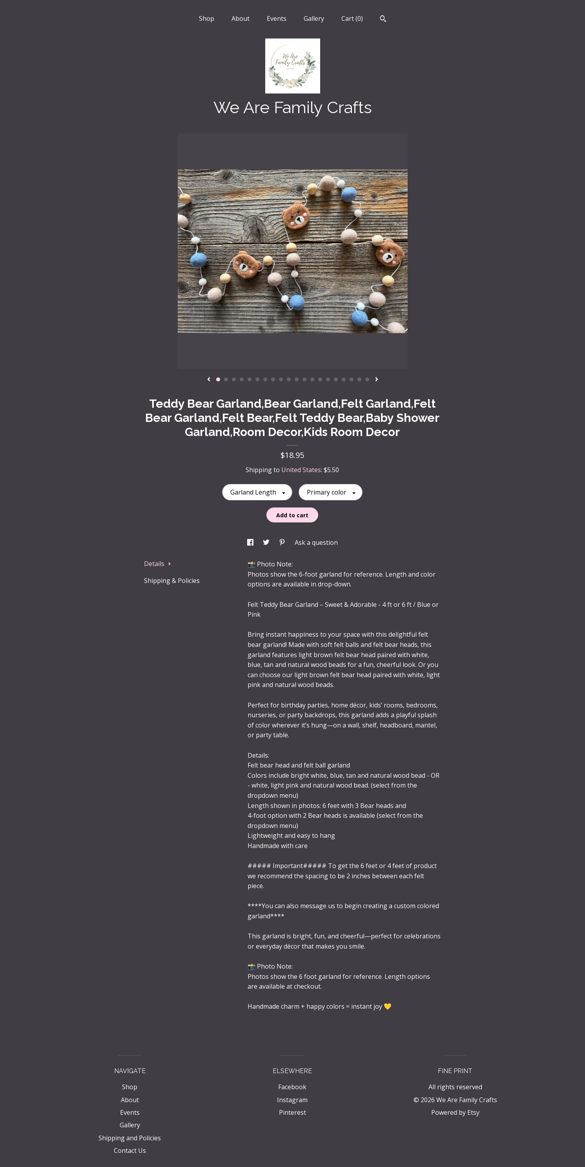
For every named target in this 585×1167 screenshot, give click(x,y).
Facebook (292, 1087)
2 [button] (226, 379)
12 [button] (304, 379)
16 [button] (336, 379)
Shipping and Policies (129, 1138)
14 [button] (320, 379)
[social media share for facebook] (251, 542)
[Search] (383, 19)
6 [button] (257, 379)
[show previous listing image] (209, 380)
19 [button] (359, 379)
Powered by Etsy (455, 1112)
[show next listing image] (377, 380)
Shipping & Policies (172, 580)
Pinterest (292, 1112)
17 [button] (344, 379)
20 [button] (367, 379)
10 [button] (289, 379)
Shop (206, 18)
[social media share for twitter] (267, 542)
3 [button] (234, 379)
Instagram (292, 1100)
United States (301, 469)
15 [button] (328, 379)
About (240, 18)
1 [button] (218, 379)
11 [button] (297, 379)
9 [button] (281, 379)
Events (276, 18)
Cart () (352, 18)
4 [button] (242, 379)
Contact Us (130, 1150)
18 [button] (352, 379)
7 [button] (265, 379)
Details (157, 563)
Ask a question (316, 542)
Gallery (314, 18)
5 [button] (249, 379)
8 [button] (273, 379)
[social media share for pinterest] (283, 542)
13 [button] (312, 379)
